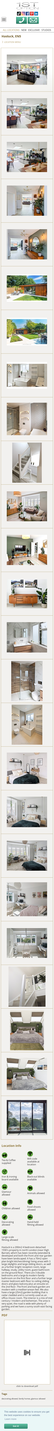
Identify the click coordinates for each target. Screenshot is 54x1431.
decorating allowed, (10, 1398)
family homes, (25, 1398)
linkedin (36, 13)
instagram (23, 13)
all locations (11, 30)
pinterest (32, 13)
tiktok (19, 13)
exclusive (34, 30)
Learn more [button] (10, 1419)
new (23, 30)
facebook (27, 13)
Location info (11, 1146)
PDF (4, 1315)
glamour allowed (38, 1398)
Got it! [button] (16, 1426)
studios (46, 30)
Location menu (11, 42)
